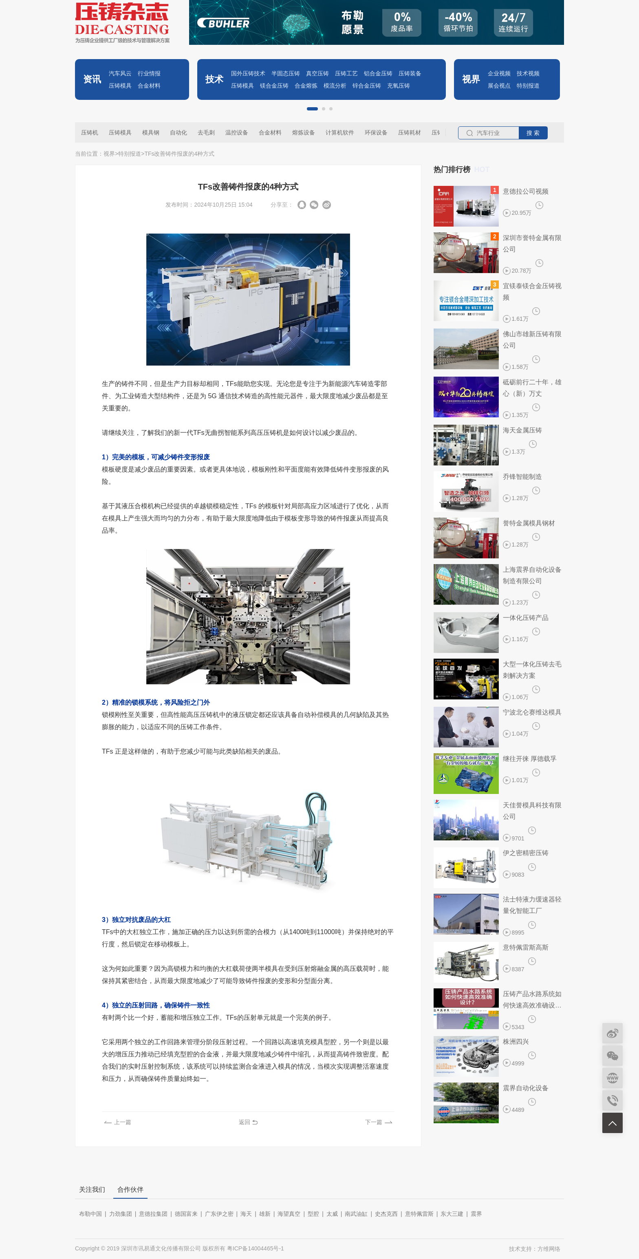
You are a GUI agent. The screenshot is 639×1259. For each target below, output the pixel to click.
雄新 (265, 1213)
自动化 (178, 132)
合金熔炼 (306, 85)
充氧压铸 (398, 85)
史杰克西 (386, 1213)
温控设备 (236, 132)
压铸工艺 (346, 73)
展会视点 (499, 85)
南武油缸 (356, 1213)
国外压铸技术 (248, 73)
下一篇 (373, 1122)
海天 (246, 1213)
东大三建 (452, 1213)
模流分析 (335, 85)
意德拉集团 (153, 1213)
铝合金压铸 (378, 73)
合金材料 (149, 85)
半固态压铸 (285, 73)
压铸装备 (410, 73)
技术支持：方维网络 (534, 1249)
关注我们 (92, 1189)
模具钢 (150, 132)
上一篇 (122, 1122)
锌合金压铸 (367, 85)
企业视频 (499, 73)
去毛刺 (206, 132)
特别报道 (528, 85)
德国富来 (186, 1213)
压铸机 (89, 132)
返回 (244, 1122)
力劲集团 (120, 1213)
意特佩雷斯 (419, 1213)
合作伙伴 (130, 1189)
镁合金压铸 (274, 85)
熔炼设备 (303, 132)
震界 (476, 1213)
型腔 (313, 1213)
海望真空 (289, 1213)
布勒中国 (90, 1213)
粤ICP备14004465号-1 (255, 1248)
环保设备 (376, 132)
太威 (332, 1213)
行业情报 (149, 73)
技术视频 (528, 73)
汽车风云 (120, 73)
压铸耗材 (409, 132)
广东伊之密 (219, 1213)
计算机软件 (340, 132)
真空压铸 (317, 73)
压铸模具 (120, 85)
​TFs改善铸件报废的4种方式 (179, 153)
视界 (109, 153)
